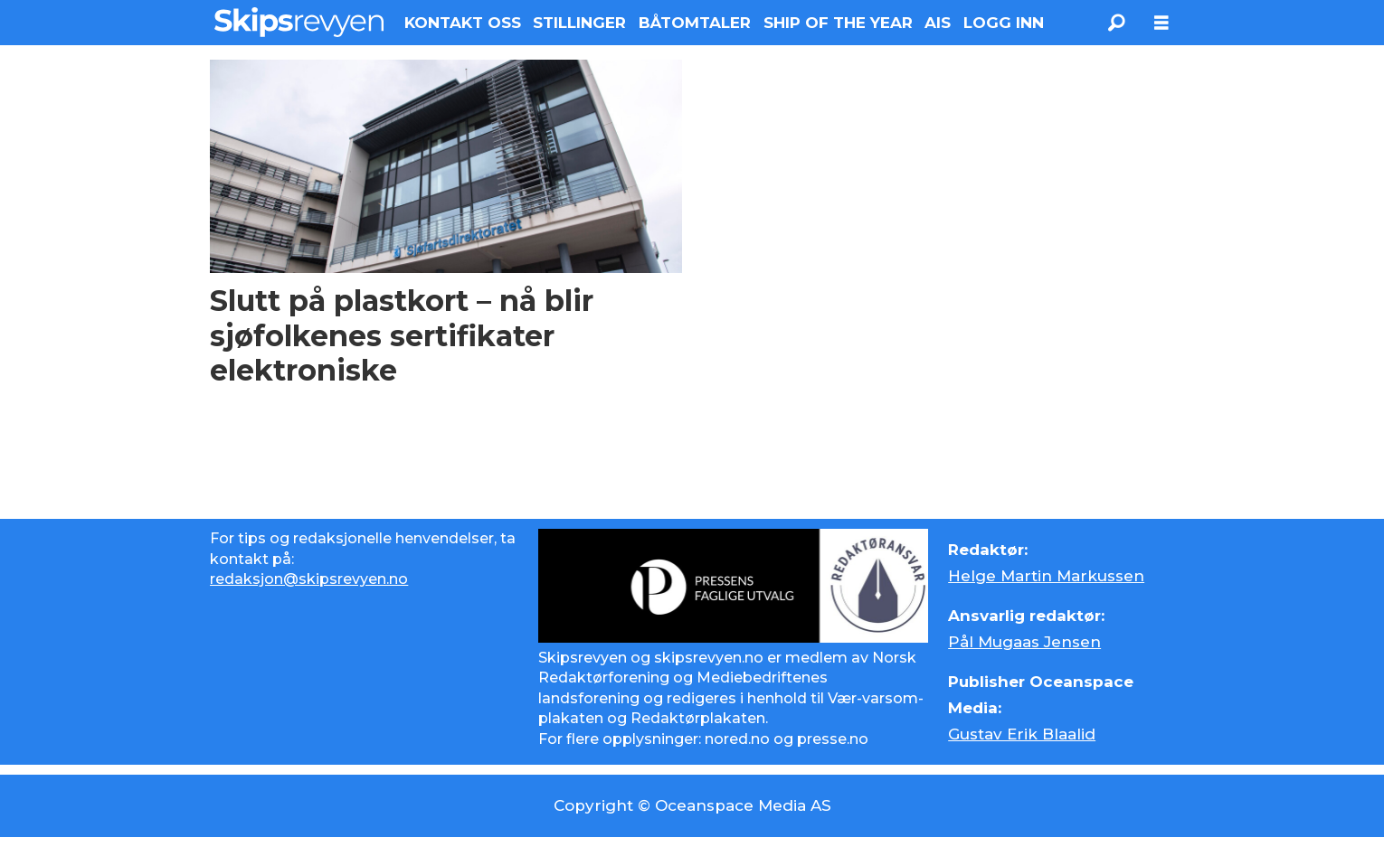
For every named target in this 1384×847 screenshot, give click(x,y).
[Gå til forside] (299, 22)
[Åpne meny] (1161, 23)
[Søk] (1116, 22)
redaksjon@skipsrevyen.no (309, 579)
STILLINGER (579, 23)
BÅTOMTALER (695, 23)
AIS (937, 23)
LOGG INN (1003, 23)
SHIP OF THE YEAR (838, 23)
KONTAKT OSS (462, 23)
